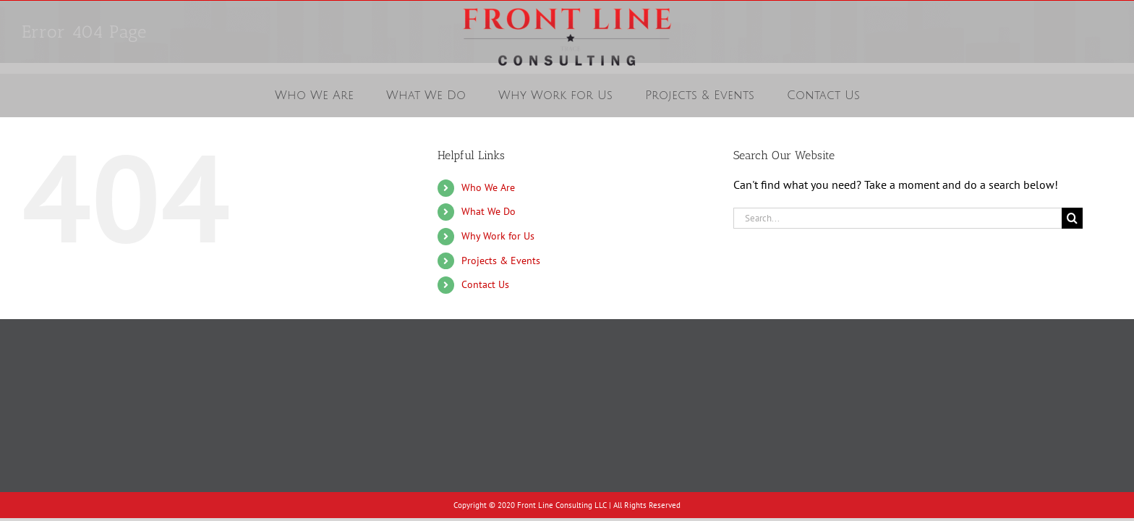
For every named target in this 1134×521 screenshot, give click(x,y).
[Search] (1072, 218)
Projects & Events (500, 260)
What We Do (488, 211)
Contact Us (485, 284)
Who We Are (488, 187)
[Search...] (897, 218)
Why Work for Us (497, 235)
